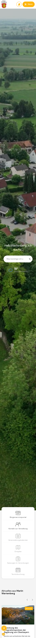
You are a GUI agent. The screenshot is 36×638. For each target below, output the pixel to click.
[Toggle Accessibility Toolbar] (4, 628)
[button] (29, 4)
